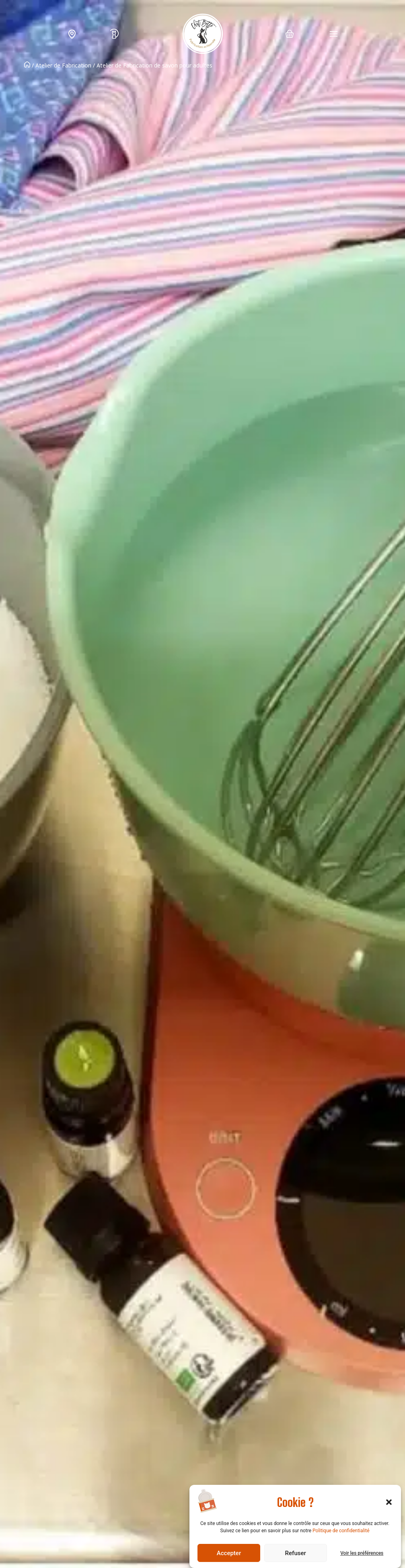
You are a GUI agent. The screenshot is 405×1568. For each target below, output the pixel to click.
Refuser (295, 1553)
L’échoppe (73, 34)
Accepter (229, 1553)
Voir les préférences (361, 1553)
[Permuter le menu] (333, 34)
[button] (389, 1502)
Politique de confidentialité (341, 1530)
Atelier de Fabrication (63, 65)
